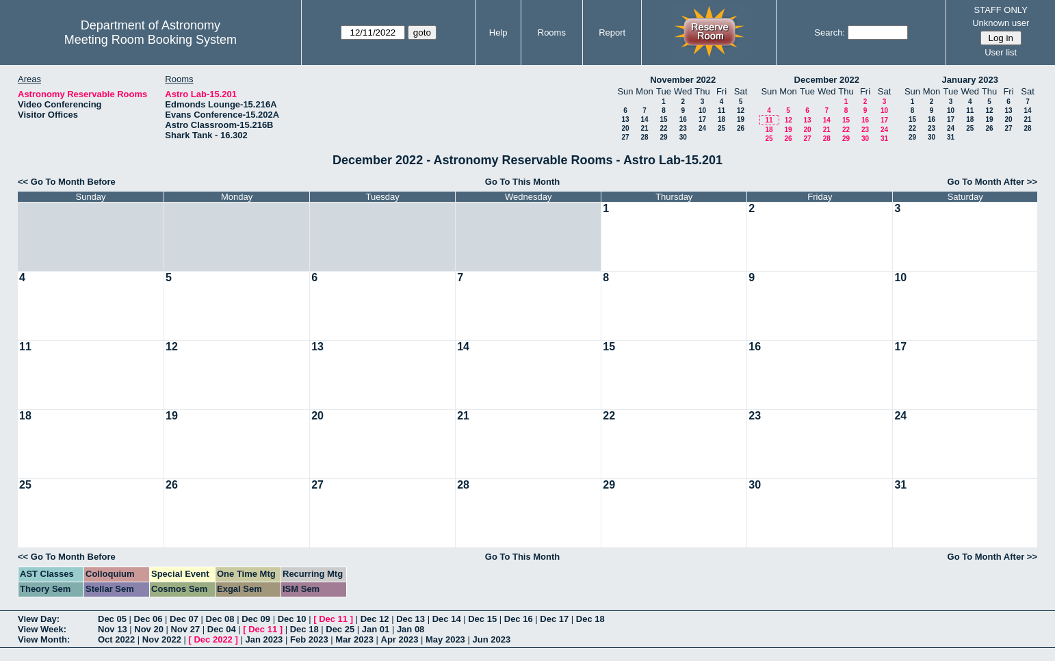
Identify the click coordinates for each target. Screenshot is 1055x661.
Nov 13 (112, 629)
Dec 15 (482, 619)
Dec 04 (221, 629)
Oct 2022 (116, 639)
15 (663, 119)
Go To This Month (522, 182)
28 (644, 137)
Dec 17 (554, 619)
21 (644, 128)
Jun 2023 (491, 639)
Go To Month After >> (992, 182)
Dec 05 (112, 619)
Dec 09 (256, 619)
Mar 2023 (354, 639)
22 (663, 128)
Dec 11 (333, 619)
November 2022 (683, 80)
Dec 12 (375, 619)
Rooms (552, 32)
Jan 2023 (264, 639)
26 (740, 128)
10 (702, 110)
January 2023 (970, 80)
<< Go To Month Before (67, 182)
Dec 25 (340, 629)
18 (721, 119)
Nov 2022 (161, 639)
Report (612, 32)
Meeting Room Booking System (150, 40)
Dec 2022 (213, 639)
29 (663, 137)
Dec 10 (292, 619)
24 (702, 128)
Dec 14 (446, 619)
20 (625, 128)
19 (740, 119)
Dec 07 (184, 619)
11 (721, 110)
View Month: (44, 639)
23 (683, 128)
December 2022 (826, 80)
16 (683, 119)
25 (721, 128)
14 (644, 119)
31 (884, 138)
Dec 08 (220, 619)
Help (498, 32)
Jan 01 (375, 629)
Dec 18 (590, 619)
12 (740, 110)
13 (625, 119)
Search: (829, 32)
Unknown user (1000, 23)
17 (702, 119)
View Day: (39, 619)
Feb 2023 (309, 639)
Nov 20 (149, 629)
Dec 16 (518, 619)
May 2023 (445, 639)
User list (1001, 52)
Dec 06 (148, 619)
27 (625, 137)
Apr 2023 (400, 639)
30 (683, 137)
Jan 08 (410, 629)
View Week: (42, 629)
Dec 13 (410, 619)
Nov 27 (185, 629)
